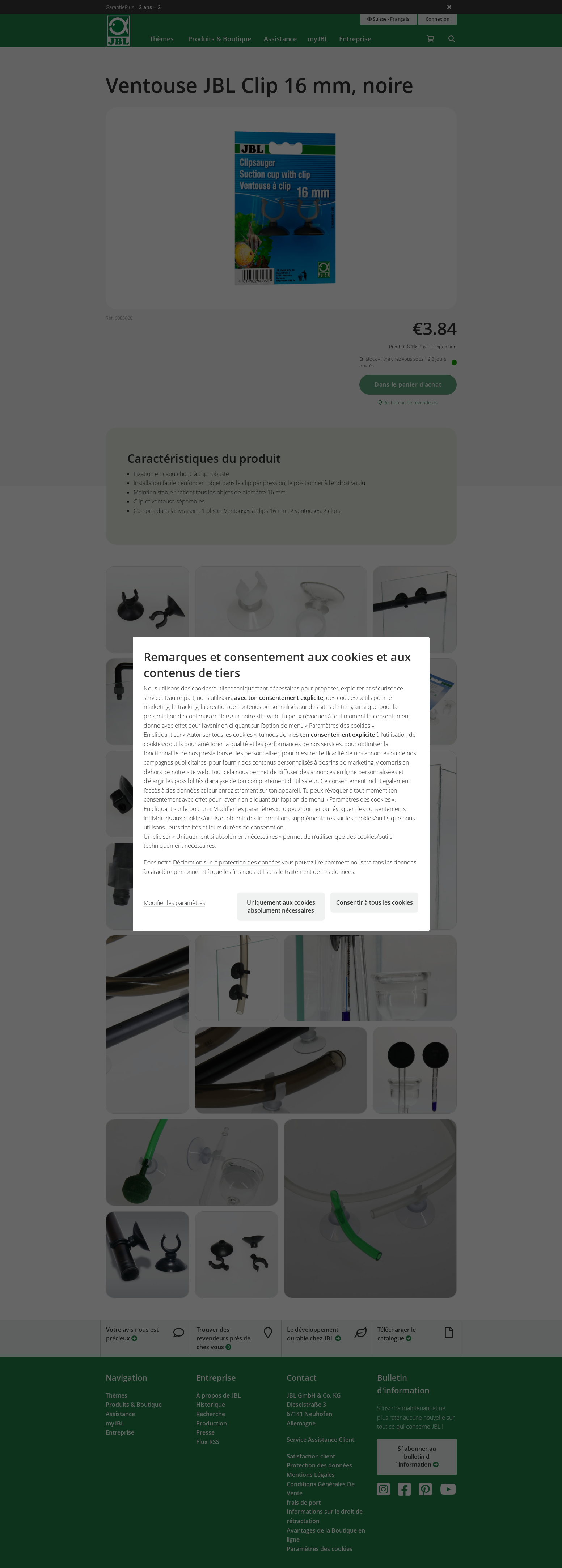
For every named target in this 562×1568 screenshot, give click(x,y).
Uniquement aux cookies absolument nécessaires (281, 906)
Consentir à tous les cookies (374, 902)
